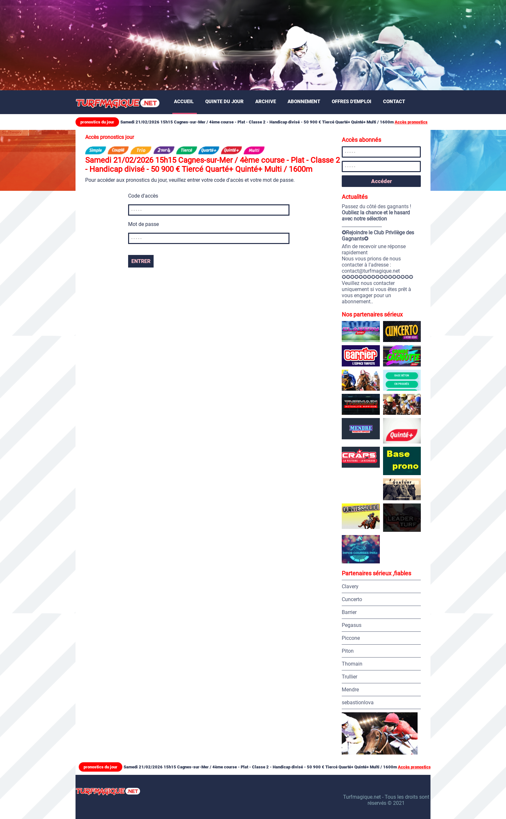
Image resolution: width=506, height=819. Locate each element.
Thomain (352, 664)
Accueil (184, 101)
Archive (265, 101)
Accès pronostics (411, 122)
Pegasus (351, 625)
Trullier (349, 677)
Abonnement (304, 101)
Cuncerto (352, 599)
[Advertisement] (193, 45)
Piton (348, 651)
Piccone (351, 638)
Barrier (349, 612)
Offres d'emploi (351, 101)
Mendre (350, 690)
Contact (394, 101)
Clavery (350, 586)
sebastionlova (358, 702)
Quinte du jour (224, 101)
